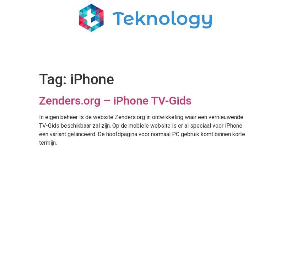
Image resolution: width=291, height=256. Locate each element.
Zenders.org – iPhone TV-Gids (115, 100)
